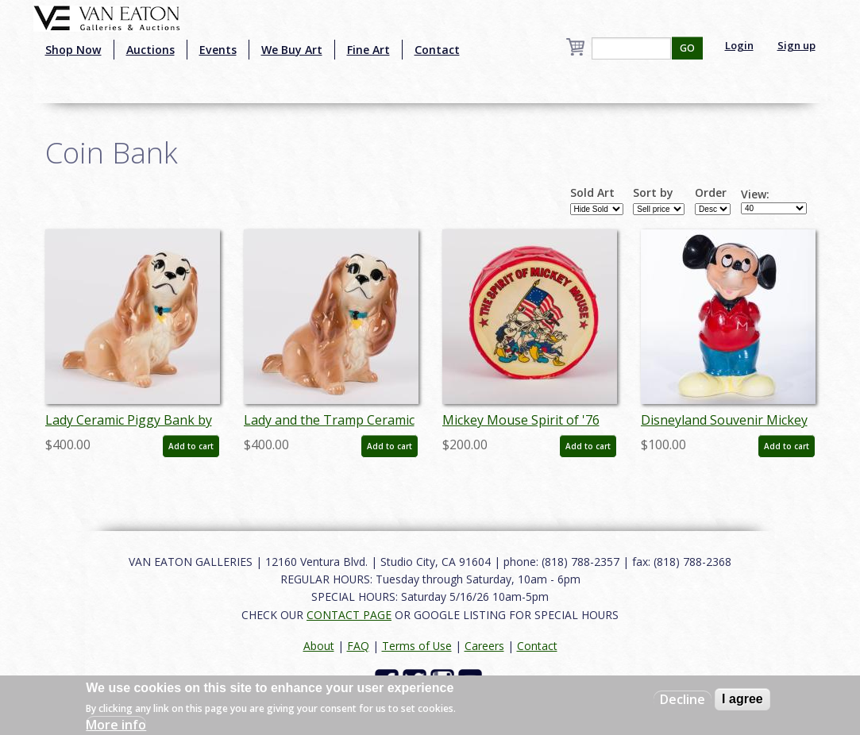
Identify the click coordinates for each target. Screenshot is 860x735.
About (318, 645)
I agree (742, 699)
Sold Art (592, 192)
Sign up (796, 45)
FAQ (358, 645)
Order (711, 192)
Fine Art (368, 49)
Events (218, 49)
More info (116, 724)
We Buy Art (291, 49)
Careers (484, 645)
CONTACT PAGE (349, 614)
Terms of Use (417, 645)
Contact (437, 49)
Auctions (150, 49)
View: (755, 194)
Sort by (653, 192)
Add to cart (191, 446)
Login (739, 45)
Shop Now (73, 49)
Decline (682, 699)
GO (687, 48)
